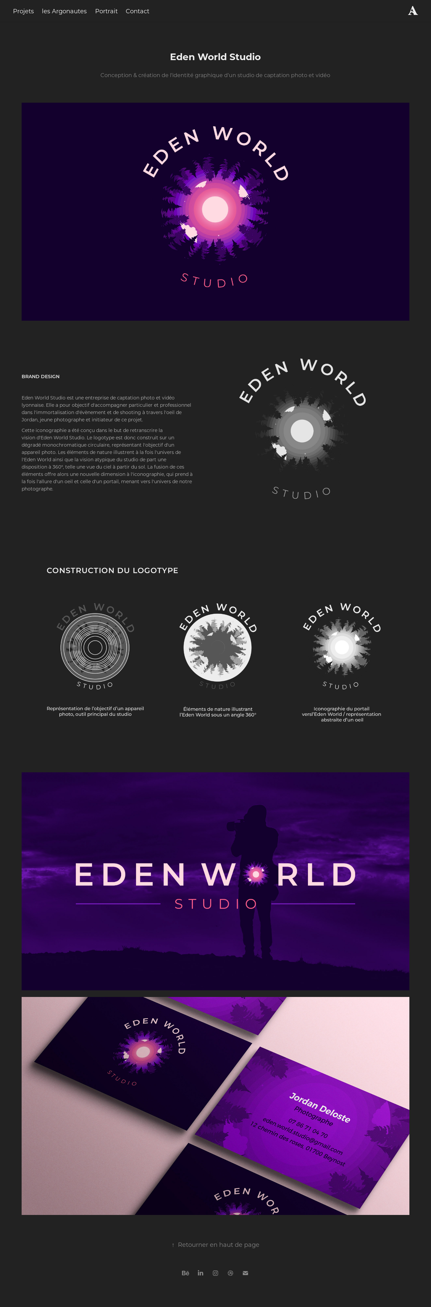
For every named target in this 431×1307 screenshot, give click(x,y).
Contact (137, 11)
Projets (23, 11)
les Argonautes (64, 11)
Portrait (106, 11)
